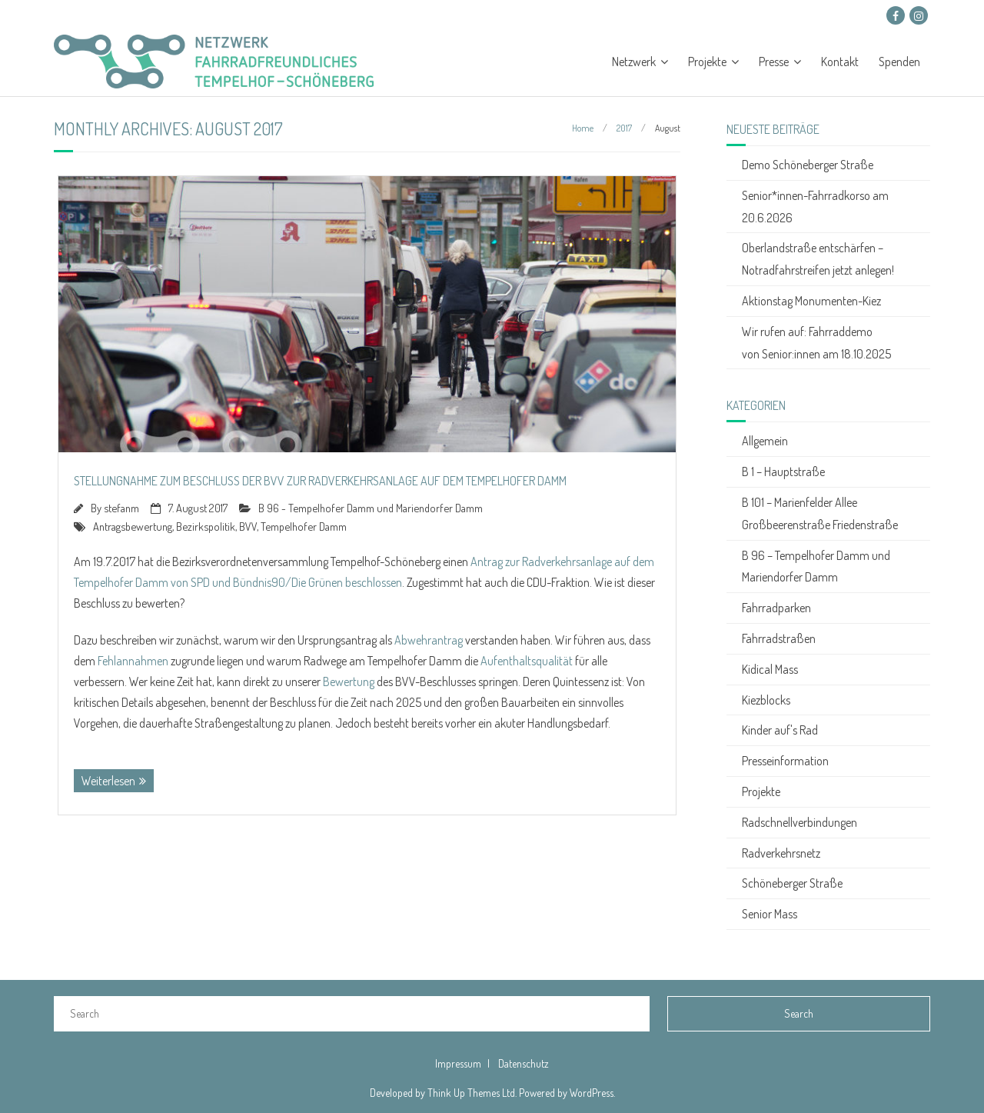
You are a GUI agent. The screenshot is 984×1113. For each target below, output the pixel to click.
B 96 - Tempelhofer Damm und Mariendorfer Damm (370, 508)
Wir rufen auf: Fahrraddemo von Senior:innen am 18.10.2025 (816, 343)
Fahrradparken (776, 607)
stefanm (121, 508)
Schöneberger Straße (792, 883)
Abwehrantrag (428, 640)
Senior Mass (769, 913)
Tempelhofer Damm (304, 526)
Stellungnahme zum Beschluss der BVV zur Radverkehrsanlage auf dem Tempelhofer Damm (320, 480)
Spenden (899, 61)
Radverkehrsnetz (781, 853)
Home (582, 128)
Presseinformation (785, 760)
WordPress (591, 1092)
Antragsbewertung (132, 526)
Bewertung (348, 681)
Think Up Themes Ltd (471, 1092)
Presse (774, 61)
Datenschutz (523, 1063)
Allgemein (765, 440)
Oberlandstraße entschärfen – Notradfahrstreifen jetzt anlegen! (818, 259)
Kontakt (840, 61)
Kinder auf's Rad (780, 730)
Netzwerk (634, 61)
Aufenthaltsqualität (526, 660)
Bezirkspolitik (205, 526)
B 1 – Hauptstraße (783, 471)
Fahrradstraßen (779, 638)
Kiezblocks (766, 700)
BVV (248, 526)
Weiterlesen (108, 780)
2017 (624, 128)
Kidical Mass (770, 669)
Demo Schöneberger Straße (807, 164)
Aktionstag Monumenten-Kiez (811, 300)
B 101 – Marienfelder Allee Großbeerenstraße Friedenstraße (820, 513)
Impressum (458, 1063)
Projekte (707, 61)
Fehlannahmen (133, 660)
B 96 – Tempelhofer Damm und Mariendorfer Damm (816, 566)
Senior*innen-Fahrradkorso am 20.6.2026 (815, 206)
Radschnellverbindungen (799, 822)
